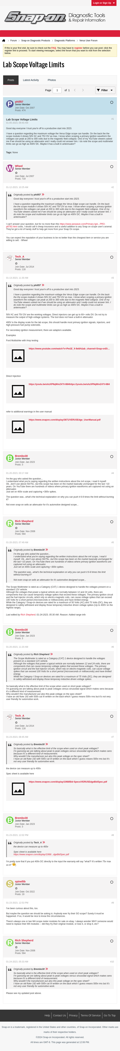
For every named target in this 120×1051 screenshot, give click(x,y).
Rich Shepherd (28, 614)
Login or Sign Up (104, 3)
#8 (112, 835)
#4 (112, 473)
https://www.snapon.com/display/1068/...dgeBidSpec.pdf (41, 854)
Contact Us (59, 1015)
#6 (112, 647)
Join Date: (20, 108)
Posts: (18, 110)
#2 (112, 187)
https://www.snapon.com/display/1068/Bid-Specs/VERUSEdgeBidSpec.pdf (68, 782)
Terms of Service (91, 1015)
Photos (52, 80)
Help (47, 1015)
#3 (112, 278)
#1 (112, 119)
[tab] (11, 80)
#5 (112, 542)
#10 (112, 961)
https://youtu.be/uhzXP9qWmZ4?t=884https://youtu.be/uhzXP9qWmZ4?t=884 (69, 384)
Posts (11, 80)
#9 (112, 902)
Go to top (110, 1015)
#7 (112, 737)
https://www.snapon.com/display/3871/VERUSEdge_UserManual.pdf (65, 420)
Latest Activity (31, 80)
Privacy (73, 1015)
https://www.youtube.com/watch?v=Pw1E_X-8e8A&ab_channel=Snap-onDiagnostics (73, 348)
